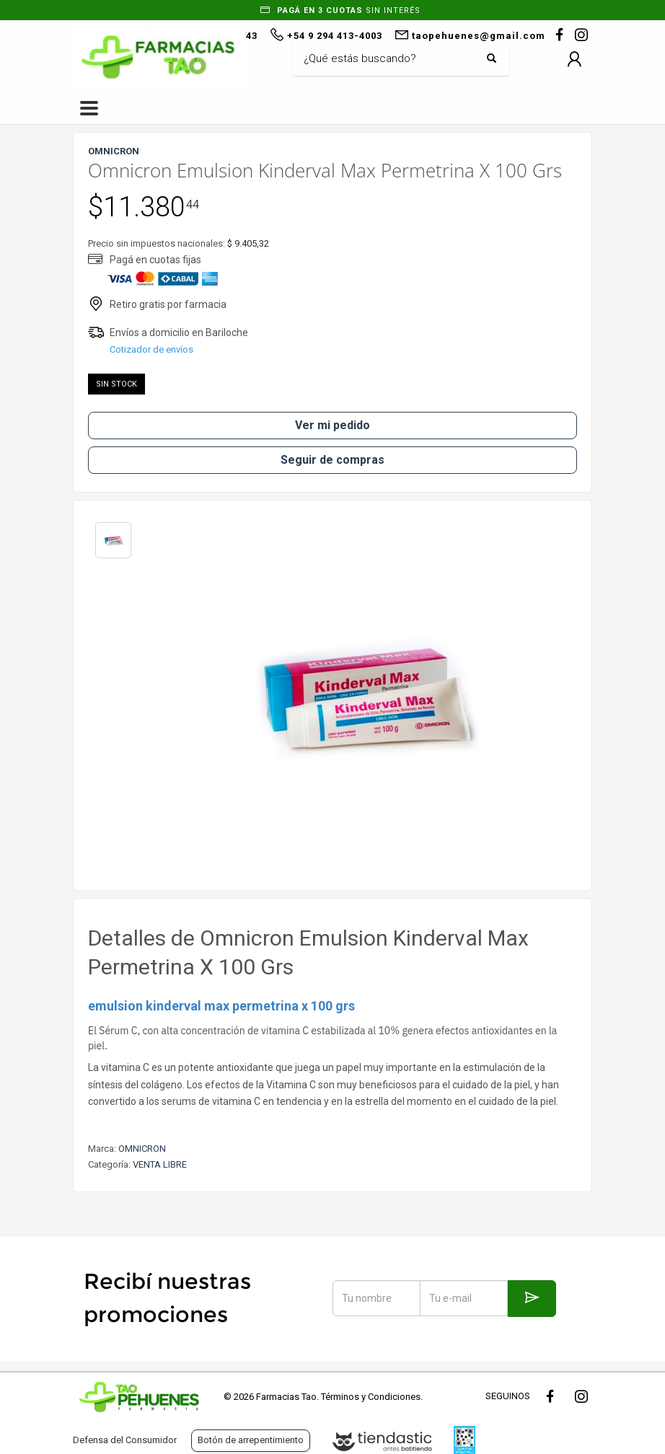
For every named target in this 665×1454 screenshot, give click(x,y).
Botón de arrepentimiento (251, 1440)
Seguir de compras (332, 460)
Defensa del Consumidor (125, 1440)
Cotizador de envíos (151, 349)
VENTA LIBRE (160, 1164)
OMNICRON (142, 1148)
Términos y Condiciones (370, 1396)
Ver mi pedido (332, 425)
